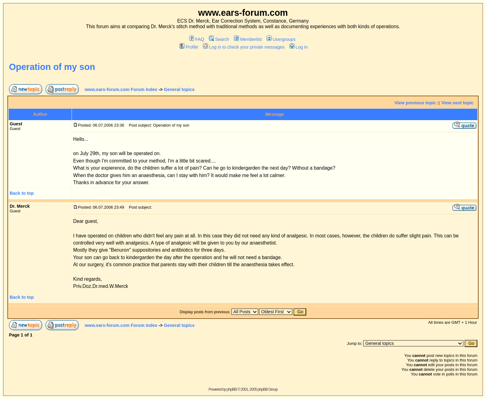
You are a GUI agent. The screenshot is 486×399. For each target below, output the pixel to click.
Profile (188, 47)
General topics (179, 89)
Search (219, 39)
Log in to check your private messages (244, 47)
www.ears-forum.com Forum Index (121, 89)
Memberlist (248, 39)
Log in (298, 47)
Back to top (22, 193)
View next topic (457, 102)
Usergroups (281, 39)
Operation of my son (52, 67)
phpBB (232, 389)
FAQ (196, 39)
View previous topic (415, 102)
